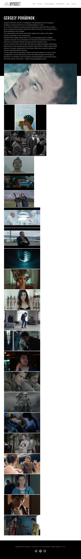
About (68, 4)
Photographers (60, 4)
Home (34, 4)
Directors (40, 4)
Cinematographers (50, 4)
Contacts (73, 4)
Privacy (64, 546)
